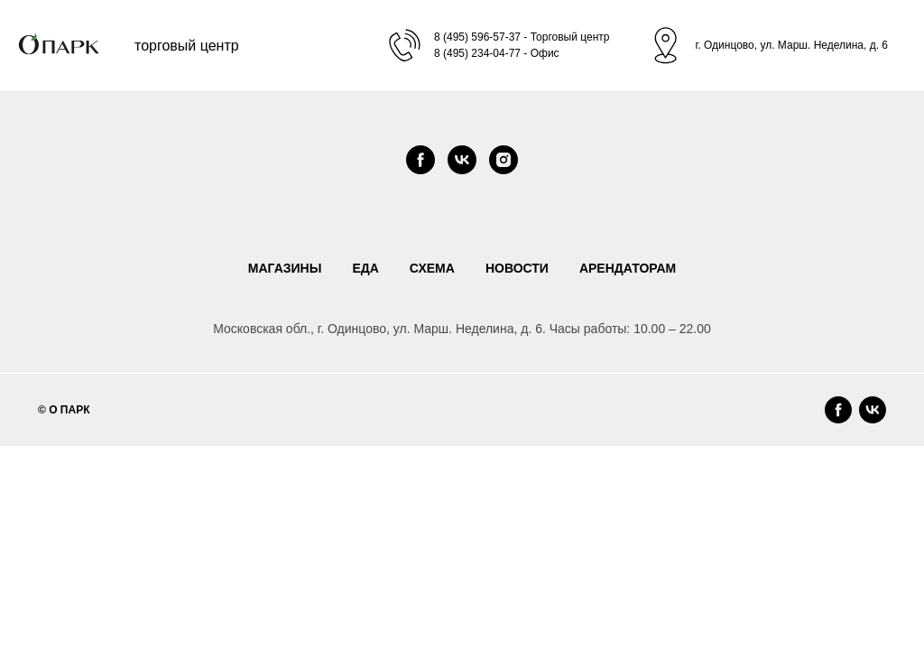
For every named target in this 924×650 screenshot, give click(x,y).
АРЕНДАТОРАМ (627, 268)
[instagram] (503, 159)
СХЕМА (432, 268)
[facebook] (420, 159)
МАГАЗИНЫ (285, 268)
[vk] (462, 159)
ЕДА (365, 268)
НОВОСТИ (517, 268)
